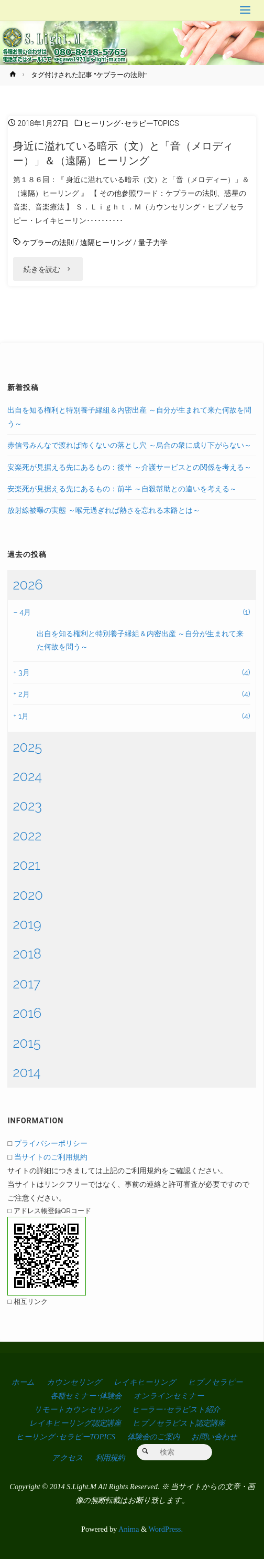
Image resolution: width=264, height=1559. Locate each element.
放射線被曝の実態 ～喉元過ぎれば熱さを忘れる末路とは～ (103, 509)
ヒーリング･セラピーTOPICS (131, 123)
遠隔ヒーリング (105, 242)
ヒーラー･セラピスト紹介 (176, 1409)
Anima (128, 1529)
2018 (27, 954)
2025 (27, 747)
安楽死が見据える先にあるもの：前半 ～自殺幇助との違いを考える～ (122, 488)
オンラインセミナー (169, 1396)
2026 (27, 585)
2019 (27, 924)
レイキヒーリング (145, 1382)
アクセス (67, 1457)
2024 (27, 776)
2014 (26, 1072)
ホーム (23, 1382)
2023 (27, 806)
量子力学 (153, 242)
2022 (27, 836)
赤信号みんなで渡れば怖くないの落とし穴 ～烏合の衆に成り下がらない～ (129, 444)
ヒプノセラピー (215, 1382)
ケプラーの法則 (48, 242)
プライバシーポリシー (50, 1143)
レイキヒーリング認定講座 (75, 1423)
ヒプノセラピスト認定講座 (179, 1423)
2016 (27, 1013)
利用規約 (110, 1457)
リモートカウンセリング (77, 1409)
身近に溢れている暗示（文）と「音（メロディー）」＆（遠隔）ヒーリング (123, 153)
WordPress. (165, 1529)
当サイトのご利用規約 (50, 1156)
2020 (28, 895)
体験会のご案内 (153, 1436)
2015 (26, 1043)
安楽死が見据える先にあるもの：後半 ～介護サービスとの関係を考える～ (129, 466)
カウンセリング (74, 1382)
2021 (26, 865)
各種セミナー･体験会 (86, 1396)
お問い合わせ (214, 1436)
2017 (26, 984)
